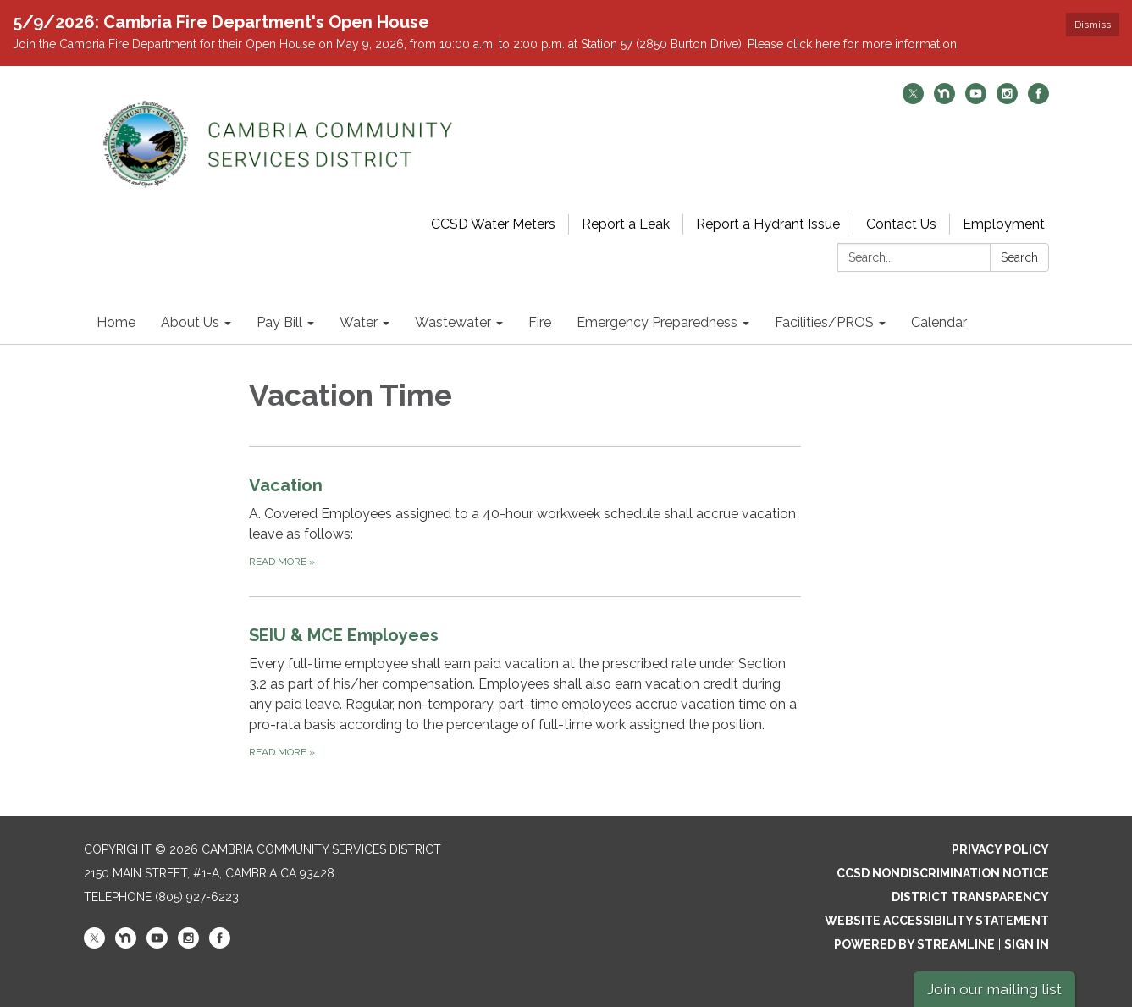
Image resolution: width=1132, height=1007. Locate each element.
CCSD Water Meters (493, 224)
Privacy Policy (1000, 849)
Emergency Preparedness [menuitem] (657, 322)
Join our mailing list (994, 989)
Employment (1004, 224)
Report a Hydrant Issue (768, 224)
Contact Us (901, 224)
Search (1019, 257)
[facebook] (1038, 99)
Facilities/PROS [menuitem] (824, 322)
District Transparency (970, 897)
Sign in (1026, 944)
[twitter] (913, 99)
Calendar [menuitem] (939, 322)
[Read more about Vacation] (525, 521)
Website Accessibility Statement (937, 920)
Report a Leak (626, 224)
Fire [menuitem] (539, 322)
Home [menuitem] (116, 322)
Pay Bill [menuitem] (279, 322)
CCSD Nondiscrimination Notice (943, 873)
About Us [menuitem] (190, 322)
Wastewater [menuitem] (453, 322)
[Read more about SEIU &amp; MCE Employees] (525, 691)
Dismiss (1092, 24)
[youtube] (975, 99)
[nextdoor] (944, 99)
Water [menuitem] (359, 322)
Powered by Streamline (914, 944)
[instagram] (1007, 99)
